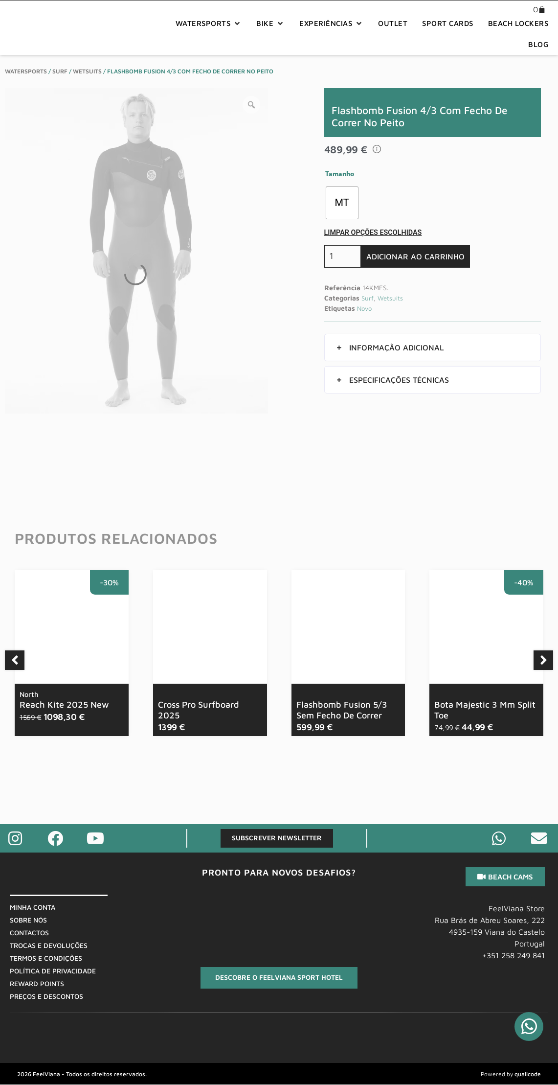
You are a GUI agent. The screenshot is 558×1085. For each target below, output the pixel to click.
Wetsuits (87, 71)
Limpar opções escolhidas (373, 233)
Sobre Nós (28, 920)
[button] (209, 24)
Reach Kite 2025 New (64, 700)
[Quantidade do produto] (342, 256)
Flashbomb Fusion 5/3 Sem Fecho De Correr (341, 709)
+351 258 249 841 (513, 955)
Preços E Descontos (46, 996)
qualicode (527, 1074)
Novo (364, 308)
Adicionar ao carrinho (415, 256)
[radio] (342, 203)
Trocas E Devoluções (49, 945)
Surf (59, 71)
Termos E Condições (46, 958)
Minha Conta (32, 907)
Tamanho (339, 174)
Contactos (29, 932)
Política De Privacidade (53, 971)
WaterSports (26, 71)
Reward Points (37, 983)
